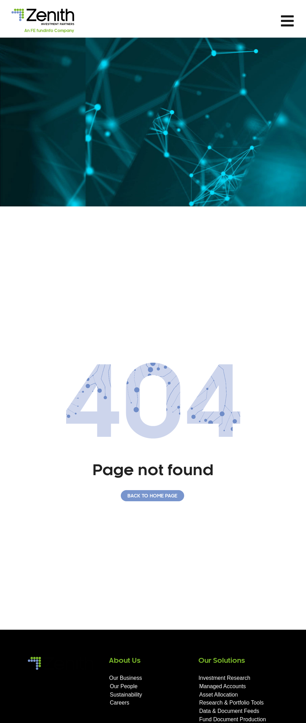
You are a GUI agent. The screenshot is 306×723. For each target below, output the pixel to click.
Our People (124, 686)
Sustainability (126, 695)
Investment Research (224, 678)
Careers (119, 703)
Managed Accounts (222, 686)
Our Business (125, 678)
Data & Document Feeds (229, 711)
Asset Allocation (218, 695)
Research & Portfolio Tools (231, 703)
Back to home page (152, 496)
